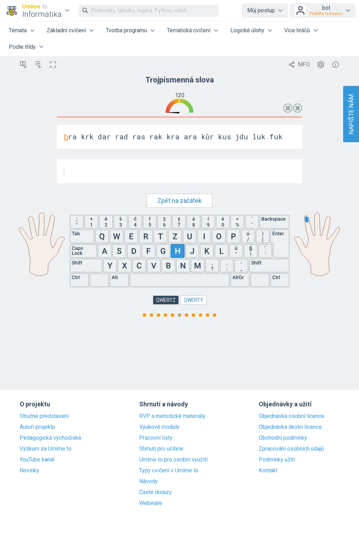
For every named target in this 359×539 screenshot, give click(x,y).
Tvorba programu (126, 30)
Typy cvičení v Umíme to (168, 470)
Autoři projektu (37, 427)
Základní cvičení (66, 30)
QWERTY (193, 300)
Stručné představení (44, 416)
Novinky (29, 470)
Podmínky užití (277, 460)
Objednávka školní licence (290, 427)
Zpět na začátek (179, 200)
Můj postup (261, 10)
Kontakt (268, 470)
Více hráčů (297, 30)
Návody (148, 481)
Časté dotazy (155, 492)
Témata (18, 30)
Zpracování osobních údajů (291, 449)
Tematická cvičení (188, 30)
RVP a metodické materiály (172, 416)
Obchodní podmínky (283, 438)
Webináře (150, 503)
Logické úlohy (247, 30)
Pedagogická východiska (50, 438)
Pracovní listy (155, 438)
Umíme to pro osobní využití (173, 460)
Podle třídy (22, 47)
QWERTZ (166, 300)
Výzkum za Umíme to (46, 449)
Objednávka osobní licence (291, 416)
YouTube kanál (37, 460)
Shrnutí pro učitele (161, 449)
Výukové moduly (159, 427)
